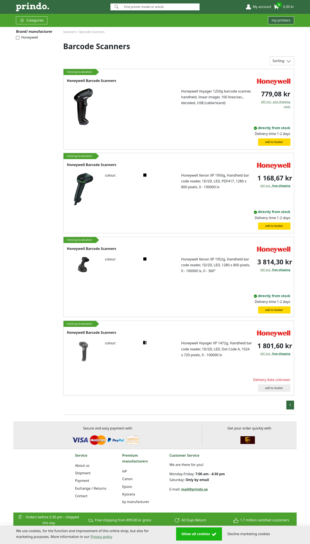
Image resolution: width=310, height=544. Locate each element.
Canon (127, 479)
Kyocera (128, 494)
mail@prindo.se (194, 489)
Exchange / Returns (90, 488)
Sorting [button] (282, 61)
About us (82, 465)
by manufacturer (135, 501)
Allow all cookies (199, 534)
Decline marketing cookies (248, 533)
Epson (127, 486)
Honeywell (27, 37)
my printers (281, 20)
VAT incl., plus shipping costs (275, 104)
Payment (82, 480)
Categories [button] (32, 20)
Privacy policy (101, 536)
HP (124, 471)
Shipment (82, 473)
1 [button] (290, 405)
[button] (258, 7)
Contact (81, 496)
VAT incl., (275, 186)
